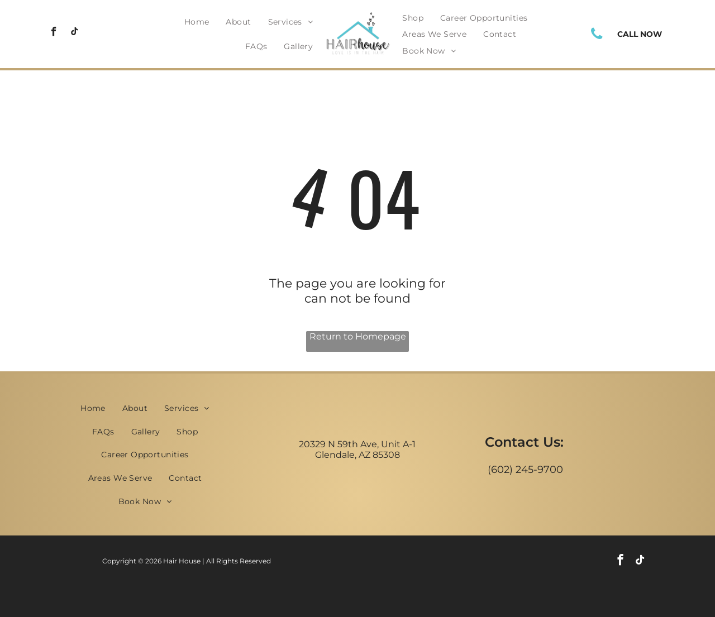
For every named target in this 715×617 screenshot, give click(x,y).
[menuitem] (197, 21)
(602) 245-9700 (525, 469)
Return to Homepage (357, 336)
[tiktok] (75, 33)
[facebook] (54, 33)
